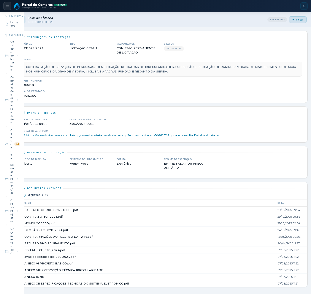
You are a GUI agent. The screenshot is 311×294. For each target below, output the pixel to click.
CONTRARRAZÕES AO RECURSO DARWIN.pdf (92, 236)
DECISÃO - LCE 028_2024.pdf (80, 230)
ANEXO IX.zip (68, 276)
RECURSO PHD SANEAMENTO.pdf (83, 243)
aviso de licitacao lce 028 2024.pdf (84, 256)
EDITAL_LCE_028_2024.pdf (79, 250)
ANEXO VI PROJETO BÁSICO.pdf (82, 263)
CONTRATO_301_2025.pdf (77, 216)
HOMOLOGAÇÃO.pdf (73, 223)
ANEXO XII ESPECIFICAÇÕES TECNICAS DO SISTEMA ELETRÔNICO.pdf (110, 283)
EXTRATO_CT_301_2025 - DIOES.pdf (85, 210)
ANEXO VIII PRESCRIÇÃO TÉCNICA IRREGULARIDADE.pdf (100, 270)
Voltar (297, 19)
